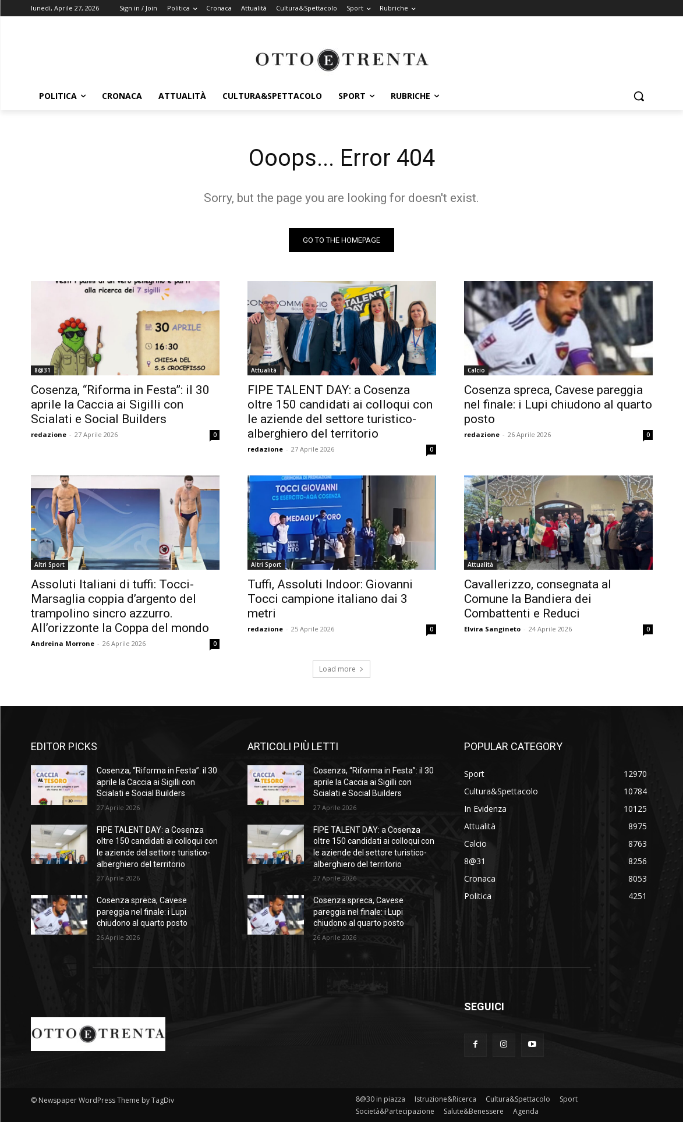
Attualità (264, 370)
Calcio (476, 370)
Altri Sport (49, 564)
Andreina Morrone (62, 643)
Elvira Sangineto (492, 628)
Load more (341, 669)
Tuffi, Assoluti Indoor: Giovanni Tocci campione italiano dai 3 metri (330, 598)
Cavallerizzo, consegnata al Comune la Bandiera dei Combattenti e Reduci (537, 598)
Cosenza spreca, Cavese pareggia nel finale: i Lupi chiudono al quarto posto (558, 404)
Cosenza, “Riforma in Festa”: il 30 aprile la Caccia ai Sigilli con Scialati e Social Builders (120, 404)
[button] (639, 96)
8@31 (42, 370)
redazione (48, 434)
